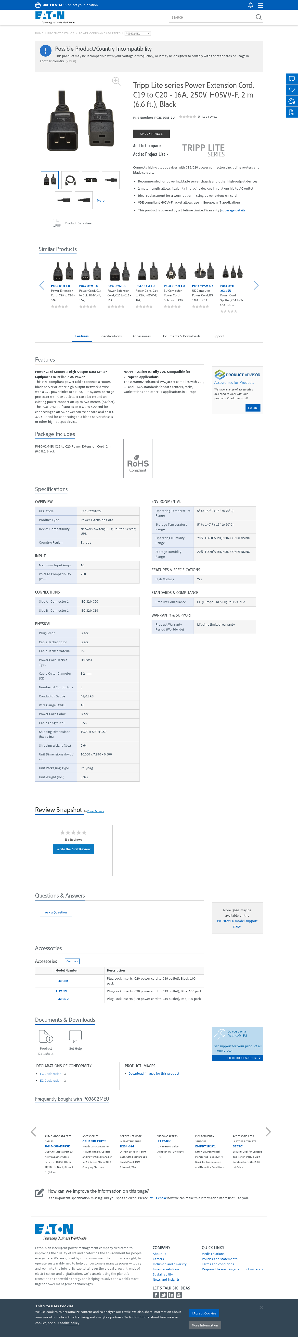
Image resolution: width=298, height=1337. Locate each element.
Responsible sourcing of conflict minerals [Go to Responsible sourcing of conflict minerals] (232, 1269)
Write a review (207, 116)
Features (82, 336)
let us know (158, 1198)
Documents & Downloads (181, 336)
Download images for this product (154, 1073)
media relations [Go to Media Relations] (213, 1254)
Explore (253, 408)
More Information (205, 1325)
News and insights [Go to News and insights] (166, 1279)
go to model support (243, 1058)
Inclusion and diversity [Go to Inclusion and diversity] (170, 1264)
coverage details (233, 210)
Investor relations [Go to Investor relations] (166, 1269)
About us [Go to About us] (159, 1254)
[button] (260, 5)
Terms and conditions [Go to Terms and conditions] (218, 1264)
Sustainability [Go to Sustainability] (163, 1274)
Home (39, 33)
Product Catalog (60, 33)
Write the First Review (74, 849)
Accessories (142, 336)
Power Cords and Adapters (99, 33)
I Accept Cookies (204, 1313)
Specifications (111, 336)
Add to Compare (147, 145)
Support (217, 336)
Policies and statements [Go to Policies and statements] (219, 1259)
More (100, 200)
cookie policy (69, 1323)
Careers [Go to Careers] (158, 1259)
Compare (72, 961)
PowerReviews (95, 811)
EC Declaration (51, 1074)
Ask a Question (56, 912)
